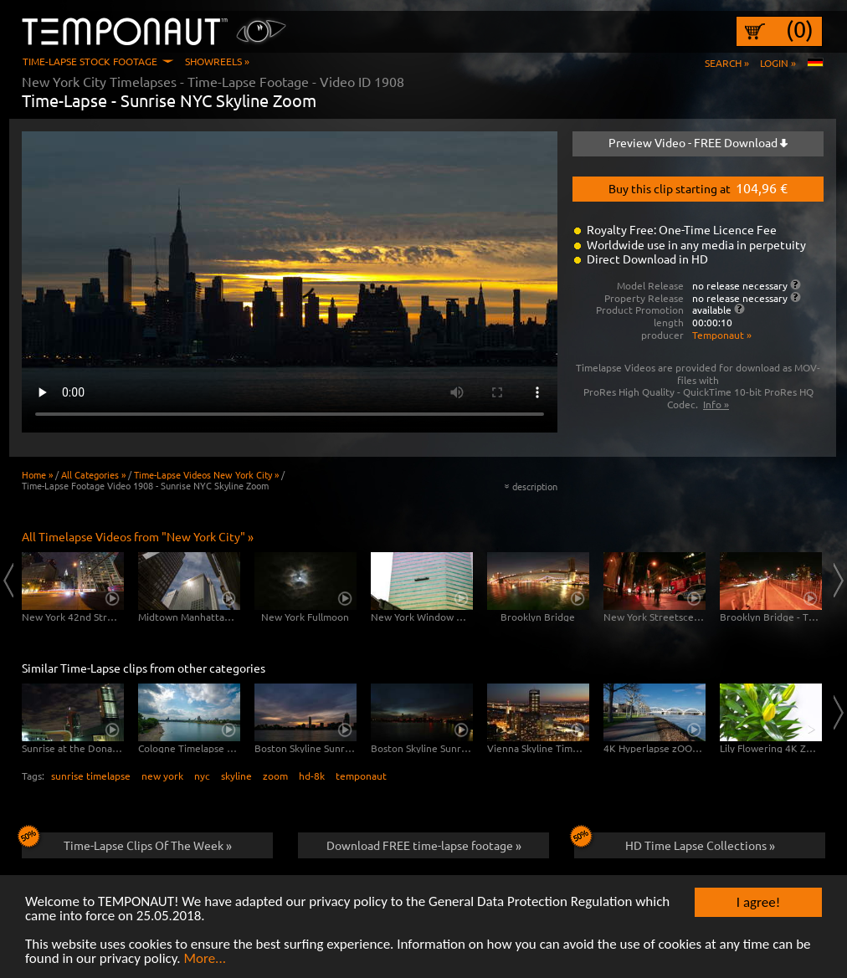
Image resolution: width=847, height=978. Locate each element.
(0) (800, 29)
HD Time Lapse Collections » (674, 842)
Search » (727, 62)
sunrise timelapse (91, 775)
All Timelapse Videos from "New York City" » (138, 536)
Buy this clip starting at (698, 187)
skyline (236, 775)
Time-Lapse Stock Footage (90, 61)
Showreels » (217, 61)
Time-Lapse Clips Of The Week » (127, 842)
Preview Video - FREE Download (698, 142)
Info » (716, 404)
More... (204, 959)
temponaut (361, 775)
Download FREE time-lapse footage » (423, 845)
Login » (778, 62)
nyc (202, 775)
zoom (275, 775)
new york (162, 775)
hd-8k (312, 775)
